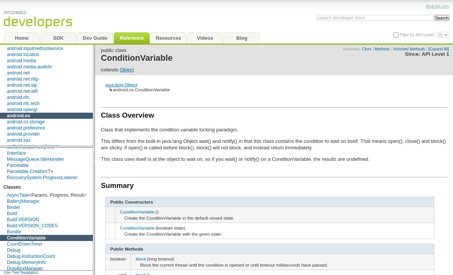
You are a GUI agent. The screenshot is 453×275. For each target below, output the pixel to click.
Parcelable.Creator (26, 171)
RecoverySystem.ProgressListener (42, 177)
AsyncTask (18, 195)
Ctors (367, 49)
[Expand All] (438, 49)
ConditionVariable (26, 238)
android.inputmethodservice (35, 48)
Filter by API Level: (418, 34)
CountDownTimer (24, 244)
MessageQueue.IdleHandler (35, 159)
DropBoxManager (25, 268)
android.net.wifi (22, 91)
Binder (13, 207)
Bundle (14, 232)
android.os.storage (26, 122)
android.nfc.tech (23, 103)
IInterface (16, 153)
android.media (21, 60)
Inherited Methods (409, 49)
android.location (23, 54)
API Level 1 (435, 54)
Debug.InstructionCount (31, 256)
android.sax (19, 140)
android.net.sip (22, 85)
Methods (382, 49)
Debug (13, 250)
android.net (18, 73)
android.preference (26, 128)
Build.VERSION (23, 219)
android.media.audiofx (29, 67)
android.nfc (18, 97)
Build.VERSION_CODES (32, 225)
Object (127, 70)
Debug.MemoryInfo (26, 262)
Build (12, 213)
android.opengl (22, 109)
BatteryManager (23, 201)
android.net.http (23, 79)
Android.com (437, 6)
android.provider (23, 134)
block (141, 258)
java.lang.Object (121, 84)
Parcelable (18, 165)
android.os (18, 115)
